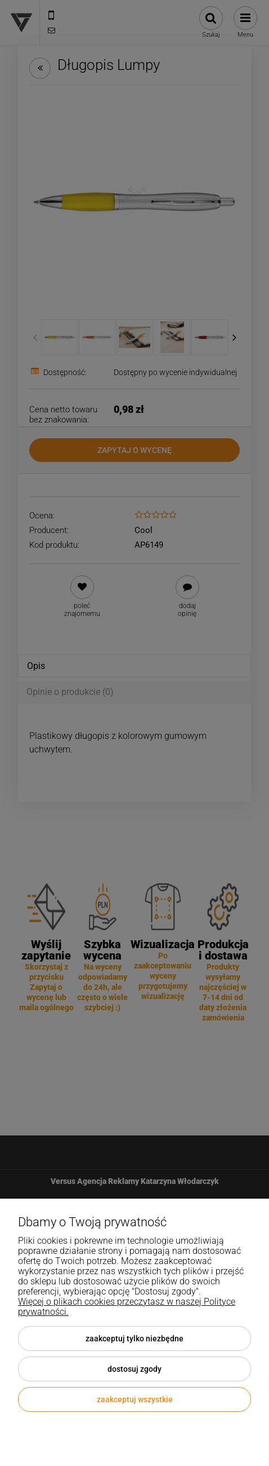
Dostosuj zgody (134, 1368)
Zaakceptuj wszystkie (135, 1399)
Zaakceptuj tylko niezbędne (134, 1338)
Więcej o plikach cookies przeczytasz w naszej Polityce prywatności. (126, 1306)
